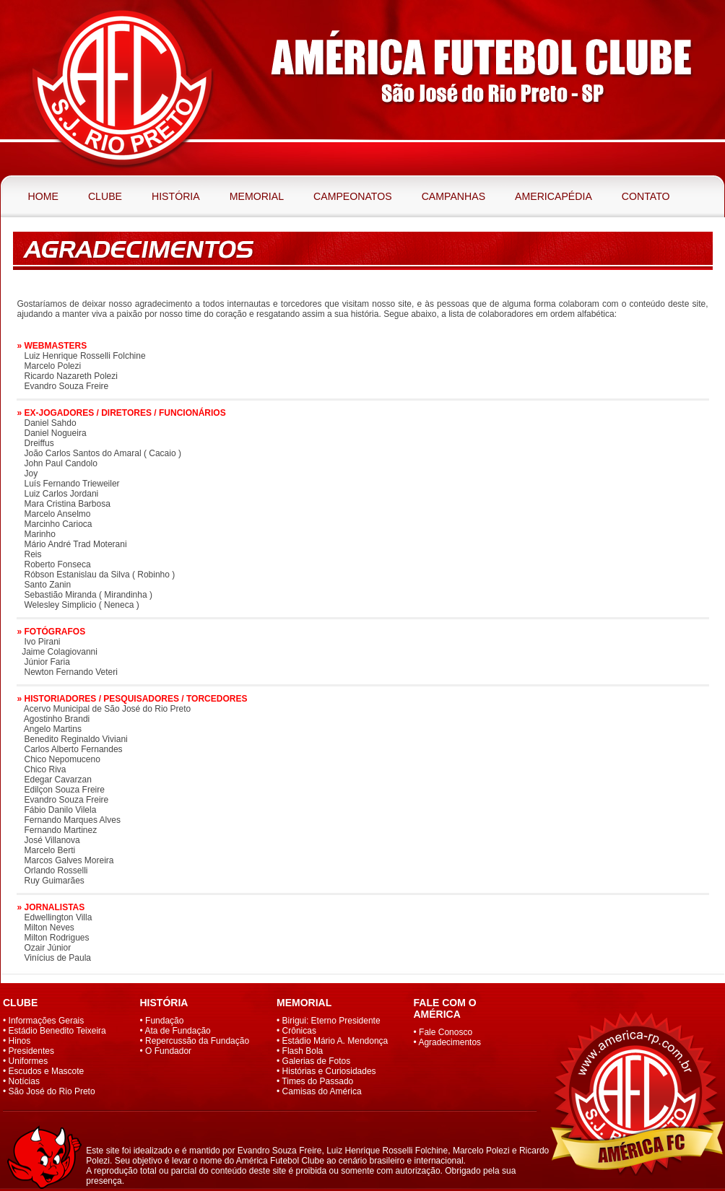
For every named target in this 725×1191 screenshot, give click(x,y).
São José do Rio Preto (52, 1091)
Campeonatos (352, 196)
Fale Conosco (445, 1032)
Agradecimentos (449, 1042)
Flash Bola (303, 1051)
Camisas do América (322, 1091)
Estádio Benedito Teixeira (57, 1031)
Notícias (24, 1081)
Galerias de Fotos (316, 1061)
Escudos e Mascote (46, 1071)
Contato (646, 196)
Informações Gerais (46, 1021)
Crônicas (299, 1031)
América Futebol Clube (122, 88)
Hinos (20, 1041)
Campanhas (453, 196)
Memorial (257, 196)
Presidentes (31, 1051)
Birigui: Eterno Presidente (331, 1021)
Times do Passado (317, 1081)
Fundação (164, 1021)
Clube (105, 196)
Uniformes (28, 1061)
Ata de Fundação (177, 1031)
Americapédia (553, 196)
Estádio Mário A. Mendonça (335, 1041)
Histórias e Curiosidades (329, 1071)
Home (43, 196)
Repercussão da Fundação (197, 1041)
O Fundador (168, 1051)
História (176, 196)
